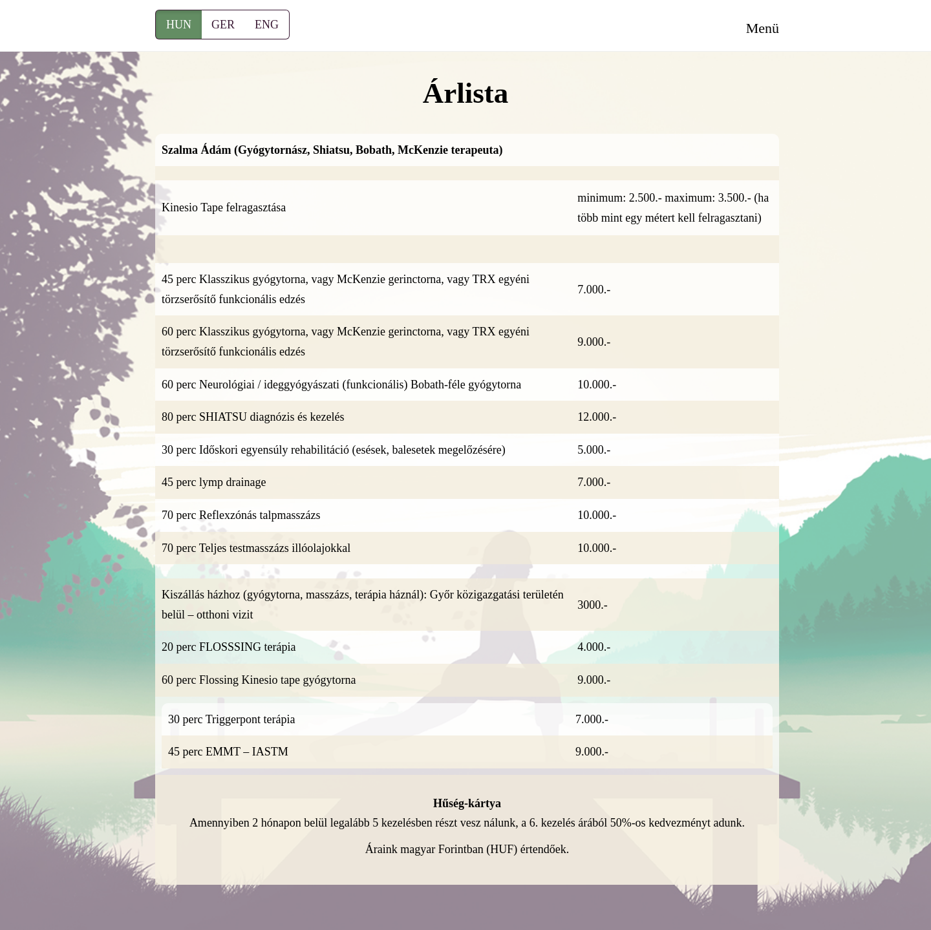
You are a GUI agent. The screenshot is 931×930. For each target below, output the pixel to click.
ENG (267, 24)
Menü (762, 28)
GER (223, 24)
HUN (178, 24)
